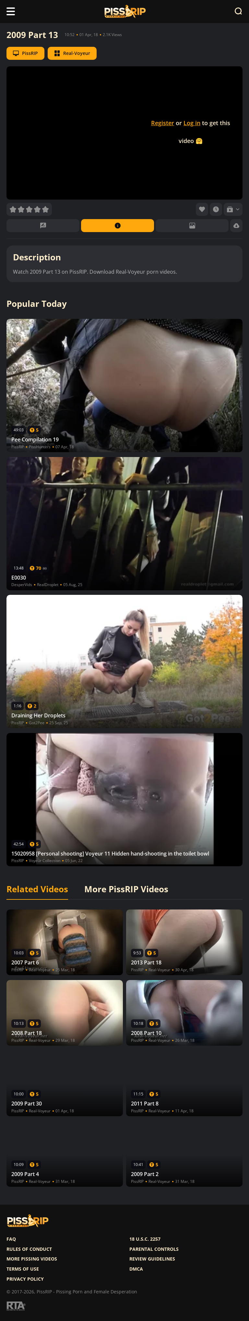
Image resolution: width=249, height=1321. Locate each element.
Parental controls (154, 1249)
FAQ (11, 1239)
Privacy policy (25, 1279)
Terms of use (22, 1269)
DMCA (136, 1269)
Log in (192, 123)
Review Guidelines (152, 1259)
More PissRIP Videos (126, 889)
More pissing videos (31, 1259)
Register (162, 123)
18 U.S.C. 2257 (144, 1239)
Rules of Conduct (29, 1249)
